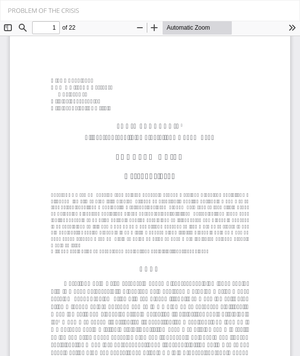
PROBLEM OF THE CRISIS (43, 10)
